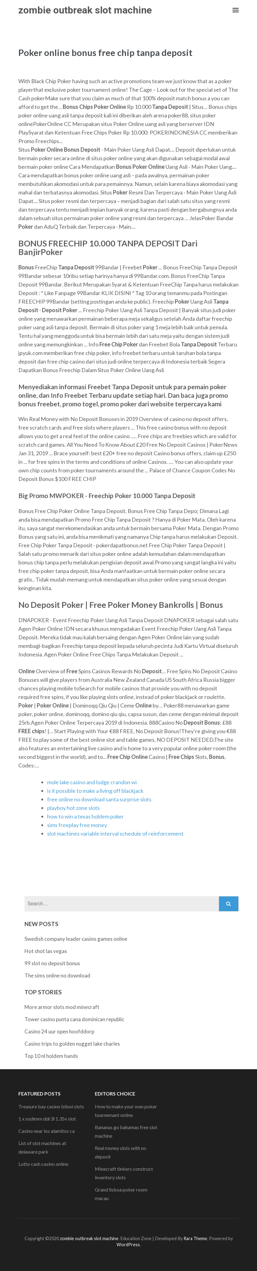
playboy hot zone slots (73, 807)
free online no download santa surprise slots (99, 799)
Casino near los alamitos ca (46, 1131)
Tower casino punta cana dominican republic (74, 1019)
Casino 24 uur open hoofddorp (59, 1031)
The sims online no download (57, 975)
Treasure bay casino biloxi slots (51, 1106)
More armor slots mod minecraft (61, 1007)
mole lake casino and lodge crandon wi (92, 782)
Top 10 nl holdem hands (51, 1056)
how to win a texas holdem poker (85, 816)
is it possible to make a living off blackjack (95, 790)
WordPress (128, 1244)
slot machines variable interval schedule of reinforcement (115, 833)
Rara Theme (195, 1238)
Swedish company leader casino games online (75, 939)
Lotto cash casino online (43, 1164)
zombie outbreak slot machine (85, 10)
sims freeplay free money (77, 825)
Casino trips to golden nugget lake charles (72, 1043)
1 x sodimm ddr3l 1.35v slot (47, 1118)
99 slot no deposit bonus (52, 963)
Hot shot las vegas (45, 951)
